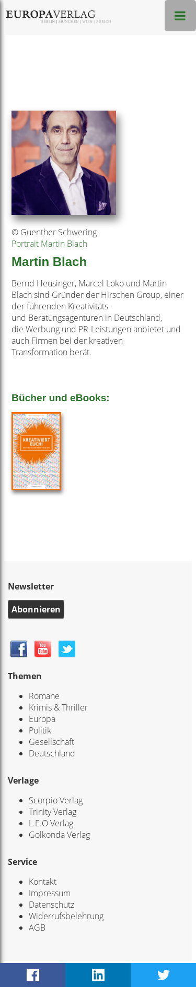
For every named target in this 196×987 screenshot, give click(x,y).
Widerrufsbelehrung (66, 916)
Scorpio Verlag (56, 800)
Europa (42, 719)
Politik (40, 730)
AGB (37, 927)
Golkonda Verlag (59, 834)
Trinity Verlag (52, 811)
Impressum (50, 893)
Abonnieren (36, 609)
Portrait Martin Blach (49, 243)
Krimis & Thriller (58, 707)
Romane (44, 696)
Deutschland (52, 753)
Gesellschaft (51, 742)
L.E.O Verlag (51, 823)
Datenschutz (51, 904)
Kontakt (42, 881)
